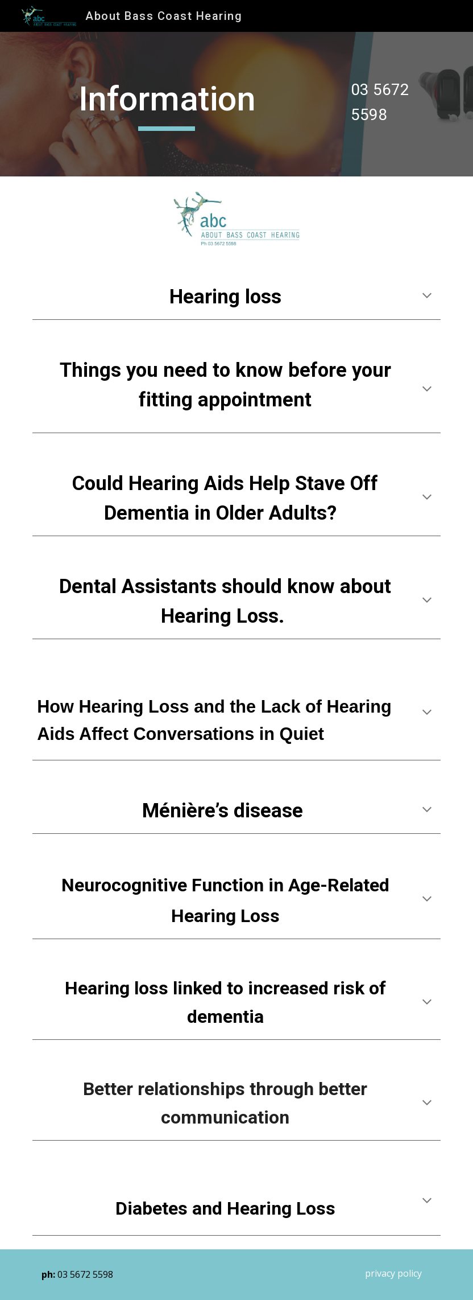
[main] (167, 104)
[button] (427, 296)
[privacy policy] (393, 1273)
